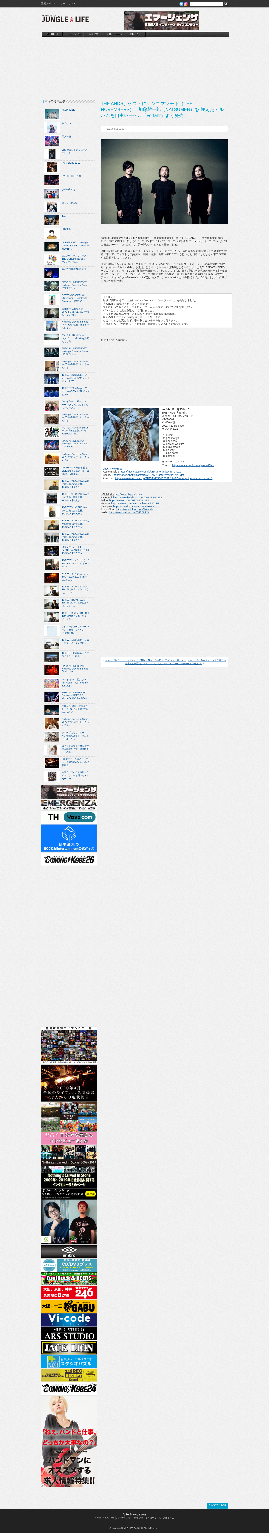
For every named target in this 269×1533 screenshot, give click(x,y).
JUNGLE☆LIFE (65, 20)
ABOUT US (52, 34)
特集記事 (93, 34)
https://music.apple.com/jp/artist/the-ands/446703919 (150, 471)
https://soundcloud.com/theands (134, 509)
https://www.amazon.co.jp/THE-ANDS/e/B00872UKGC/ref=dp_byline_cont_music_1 (163, 478)
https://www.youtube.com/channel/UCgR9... (136, 503)
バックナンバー (73, 34)
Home (98, 1517)
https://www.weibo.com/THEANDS (129, 512)
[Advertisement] (135, 65)
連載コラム (135, 34)
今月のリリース (114, 34)
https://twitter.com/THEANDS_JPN (129, 500)
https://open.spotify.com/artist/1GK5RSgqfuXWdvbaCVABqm (149, 474)
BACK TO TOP (217, 1505)
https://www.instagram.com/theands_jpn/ (136, 506)
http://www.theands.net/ (128, 494)
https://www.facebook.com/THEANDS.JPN (137, 497)
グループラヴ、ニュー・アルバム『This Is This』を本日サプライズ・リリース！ (145, 660)
